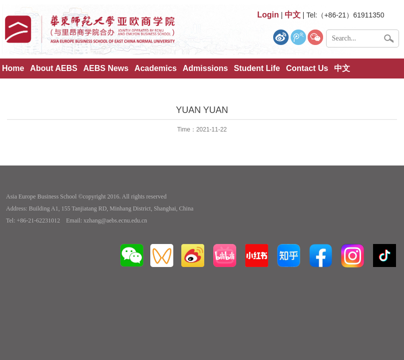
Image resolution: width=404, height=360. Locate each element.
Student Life (257, 68)
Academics (155, 68)
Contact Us (307, 68)
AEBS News (106, 68)
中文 (342, 68)
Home (13, 68)
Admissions (205, 68)
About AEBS (53, 68)
